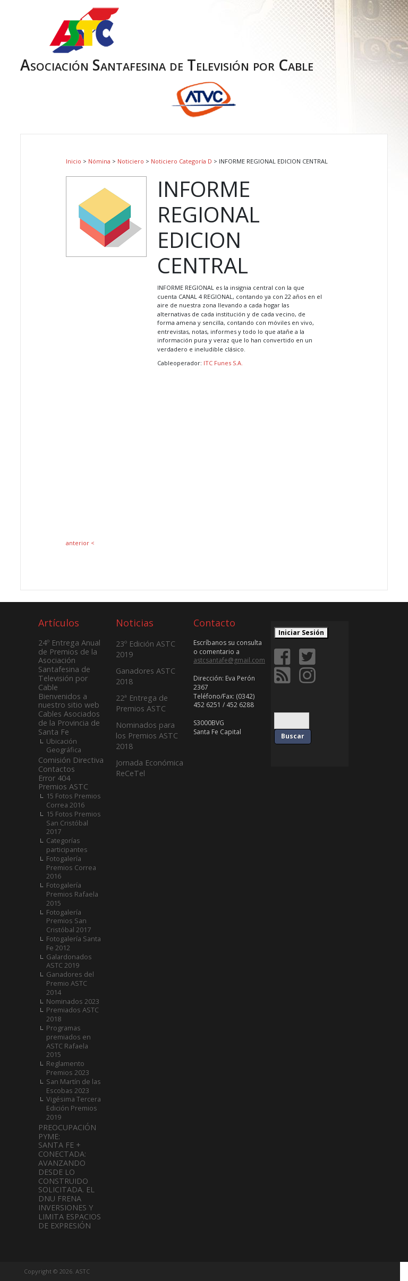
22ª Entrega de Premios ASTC (142, 703)
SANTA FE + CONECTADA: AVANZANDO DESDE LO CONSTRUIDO (63, 1162)
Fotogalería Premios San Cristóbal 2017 (68, 921)
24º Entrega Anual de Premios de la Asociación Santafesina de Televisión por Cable (69, 665)
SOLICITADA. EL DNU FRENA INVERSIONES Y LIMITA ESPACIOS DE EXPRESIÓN (69, 1207)
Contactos (56, 769)
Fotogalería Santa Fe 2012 (73, 943)
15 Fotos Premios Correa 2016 (73, 800)
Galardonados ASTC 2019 (69, 961)
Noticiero (130, 161)
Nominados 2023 (72, 1001)
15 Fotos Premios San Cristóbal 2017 (73, 823)
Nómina (99, 161)
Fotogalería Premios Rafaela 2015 (72, 894)
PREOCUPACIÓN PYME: (67, 1131)
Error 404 (54, 778)
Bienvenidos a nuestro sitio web (68, 700)
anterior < (80, 543)
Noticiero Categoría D (181, 161)
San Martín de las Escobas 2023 (73, 1086)
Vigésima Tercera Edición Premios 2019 (73, 1108)
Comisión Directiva (71, 760)
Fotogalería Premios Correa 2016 (71, 867)
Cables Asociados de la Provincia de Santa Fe (69, 723)
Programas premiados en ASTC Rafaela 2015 (68, 1041)
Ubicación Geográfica (63, 745)
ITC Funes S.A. (223, 363)
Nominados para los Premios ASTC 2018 (147, 735)
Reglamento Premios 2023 (67, 1068)
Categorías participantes (67, 845)
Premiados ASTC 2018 (72, 1014)
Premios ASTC (63, 786)
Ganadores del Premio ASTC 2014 (70, 983)
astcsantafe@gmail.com (229, 660)
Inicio (73, 161)
